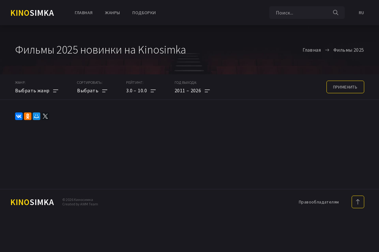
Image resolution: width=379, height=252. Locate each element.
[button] (141, 90)
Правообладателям (319, 202)
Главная (84, 12)
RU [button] (361, 12)
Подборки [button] (144, 12)
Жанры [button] (112, 12)
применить (345, 87)
